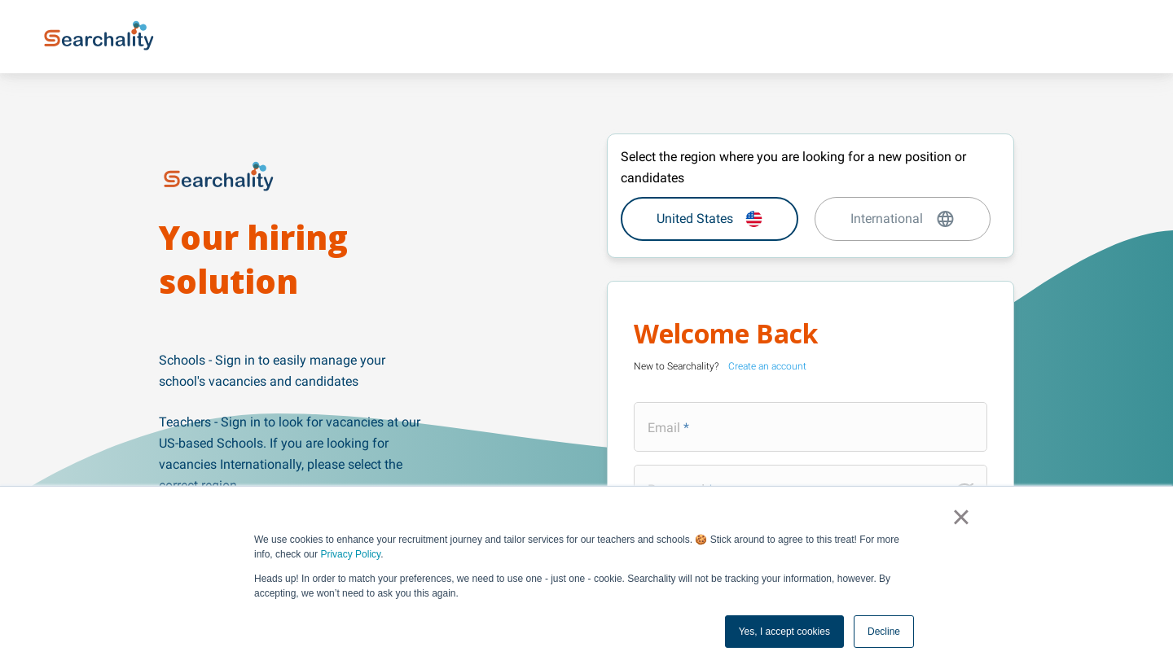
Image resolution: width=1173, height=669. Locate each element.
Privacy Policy (350, 554)
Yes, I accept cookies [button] (784, 631)
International (903, 219)
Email (664, 427)
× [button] (960, 516)
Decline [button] (884, 631)
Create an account (767, 366)
